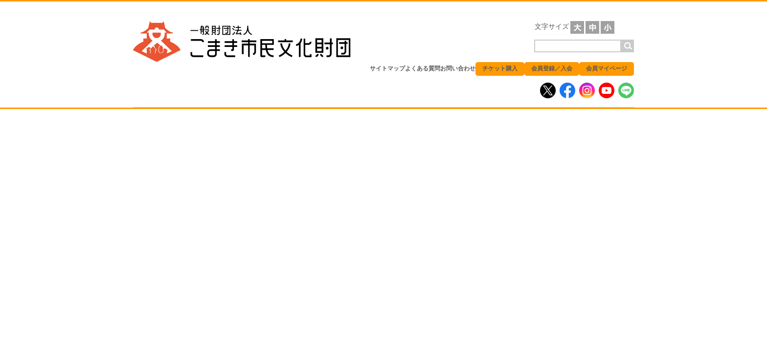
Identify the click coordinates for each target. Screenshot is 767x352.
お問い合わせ (457, 68)
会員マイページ (606, 68)
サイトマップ (387, 68)
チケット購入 (500, 68)
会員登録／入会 (551, 68)
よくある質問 (422, 68)
